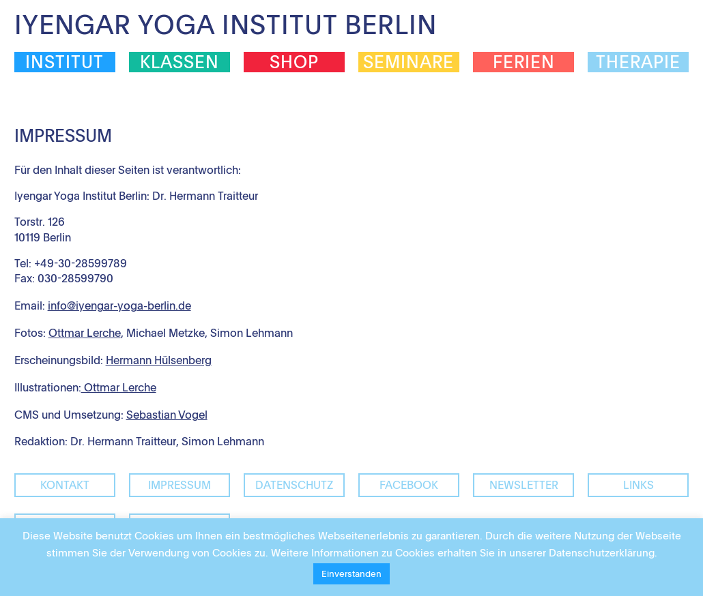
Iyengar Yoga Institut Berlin (225, 24)
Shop (294, 62)
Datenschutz (294, 484)
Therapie (638, 62)
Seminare (408, 62)
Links (638, 484)
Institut (64, 62)
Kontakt (64, 484)
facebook (408, 484)
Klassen (179, 62)
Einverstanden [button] (351, 573)
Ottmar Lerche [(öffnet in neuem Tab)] (118, 387)
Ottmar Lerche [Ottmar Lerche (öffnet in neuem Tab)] (84, 332)
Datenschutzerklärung (602, 552)
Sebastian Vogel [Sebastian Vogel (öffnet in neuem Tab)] (166, 414)
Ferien (524, 62)
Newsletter (523, 484)
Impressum (179, 484)
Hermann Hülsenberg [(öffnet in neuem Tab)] (159, 360)
